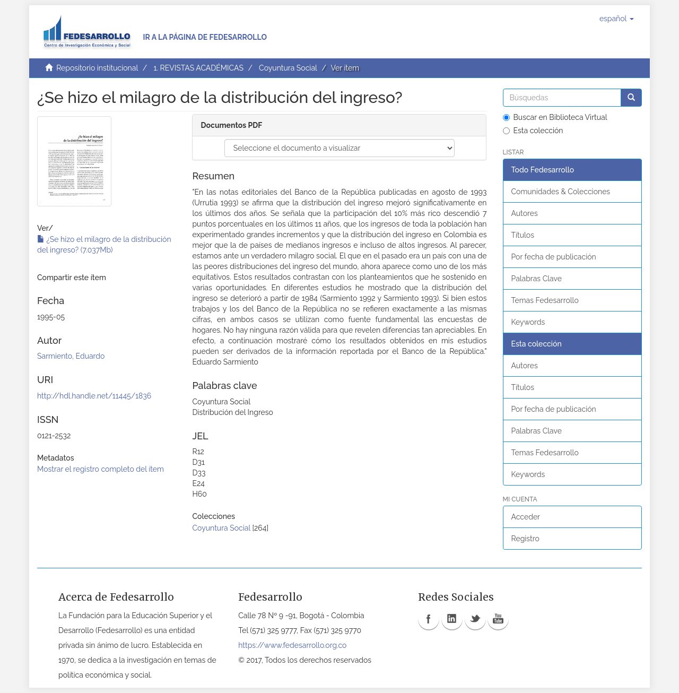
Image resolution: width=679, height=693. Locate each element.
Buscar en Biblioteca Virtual (555, 117)
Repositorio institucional (97, 68)
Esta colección (533, 130)
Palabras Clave (536, 278)
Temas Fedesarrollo (545, 300)
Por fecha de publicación (553, 257)
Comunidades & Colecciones (561, 191)
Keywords (528, 322)
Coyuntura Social (288, 68)
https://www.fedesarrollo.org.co (292, 645)
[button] (616, 18)
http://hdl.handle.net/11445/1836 (94, 396)
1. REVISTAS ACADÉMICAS (198, 68)
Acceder (526, 517)
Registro (525, 538)
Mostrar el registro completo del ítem (100, 469)
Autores (524, 213)
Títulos (522, 235)
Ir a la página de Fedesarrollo (205, 37)
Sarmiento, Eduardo (71, 356)
